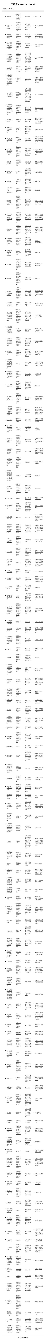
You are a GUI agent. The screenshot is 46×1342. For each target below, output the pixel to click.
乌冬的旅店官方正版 (18, 304)
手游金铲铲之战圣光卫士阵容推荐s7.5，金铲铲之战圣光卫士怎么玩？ (39, 1232)
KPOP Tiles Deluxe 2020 (38, 1113)
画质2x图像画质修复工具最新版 (9, 1210)
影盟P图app (28, 981)
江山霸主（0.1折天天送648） (18, 330)
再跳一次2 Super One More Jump (27, 411)
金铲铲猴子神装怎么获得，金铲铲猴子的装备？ (28, 681)
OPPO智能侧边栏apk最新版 (9, 1183)
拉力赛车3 (18, 746)
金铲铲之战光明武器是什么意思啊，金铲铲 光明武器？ (28, 1287)
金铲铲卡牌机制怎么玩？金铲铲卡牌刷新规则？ (39, 1130)
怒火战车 (27, 1151)
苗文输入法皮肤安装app (9, 1174)
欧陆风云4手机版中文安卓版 (28, 304)
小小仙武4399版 (39, 571)
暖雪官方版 (38, 16)
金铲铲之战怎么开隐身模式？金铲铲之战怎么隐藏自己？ (9, 692)
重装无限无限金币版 (18, 571)
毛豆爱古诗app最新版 (18, 451)
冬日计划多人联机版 (18, 796)
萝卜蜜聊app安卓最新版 (9, 1006)
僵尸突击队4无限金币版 (18, 768)
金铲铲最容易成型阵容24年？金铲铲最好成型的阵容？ (18, 737)
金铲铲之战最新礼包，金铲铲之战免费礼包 (39, 552)
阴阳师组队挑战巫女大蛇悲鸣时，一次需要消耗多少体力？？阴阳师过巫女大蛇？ (18, 1302)
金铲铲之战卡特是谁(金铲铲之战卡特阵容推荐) (9, 217)
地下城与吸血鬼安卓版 (18, 1320)
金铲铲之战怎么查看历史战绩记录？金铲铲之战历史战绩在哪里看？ (39, 528)
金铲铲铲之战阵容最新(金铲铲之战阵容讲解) (18, 788)
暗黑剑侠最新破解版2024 (9, 701)
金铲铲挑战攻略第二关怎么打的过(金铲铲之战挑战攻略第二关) (18, 1099)
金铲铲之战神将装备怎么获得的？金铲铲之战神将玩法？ (18, 398)
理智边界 (18, 562)
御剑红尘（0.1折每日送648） (28, 45)
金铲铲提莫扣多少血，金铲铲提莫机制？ (18, 981)
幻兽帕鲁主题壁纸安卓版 (9, 1151)
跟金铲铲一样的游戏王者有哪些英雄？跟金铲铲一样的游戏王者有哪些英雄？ (9, 475)
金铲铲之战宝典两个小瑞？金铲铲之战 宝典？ (9, 462)
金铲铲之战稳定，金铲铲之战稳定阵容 (18, 658)
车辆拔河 (9, 1202)
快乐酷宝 (37, 190)
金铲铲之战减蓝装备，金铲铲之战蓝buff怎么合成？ (9, 1287)
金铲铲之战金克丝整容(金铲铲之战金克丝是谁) (9, 720)
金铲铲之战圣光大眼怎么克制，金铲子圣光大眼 (39, 806)
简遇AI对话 (9, 1078)
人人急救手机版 (39, 994)
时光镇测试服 (38, 172)
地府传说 (9, 181)
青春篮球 (37, 278)
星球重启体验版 (39, 130)
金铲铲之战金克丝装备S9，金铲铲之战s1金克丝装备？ (28, 1078)
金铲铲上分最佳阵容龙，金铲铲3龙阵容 (39, 420)
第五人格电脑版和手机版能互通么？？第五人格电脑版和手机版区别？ (18, 202)
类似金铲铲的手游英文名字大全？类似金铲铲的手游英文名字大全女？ (28, 756)
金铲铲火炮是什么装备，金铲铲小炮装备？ (18, 411)
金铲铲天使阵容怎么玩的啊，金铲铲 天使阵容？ (28, 1130)
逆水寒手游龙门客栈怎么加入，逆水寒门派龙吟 (39, 36)
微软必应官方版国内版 (18, 898)
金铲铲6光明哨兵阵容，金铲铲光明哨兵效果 (18, 1174)
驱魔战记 (27, 462)
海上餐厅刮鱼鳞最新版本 (28, 692)
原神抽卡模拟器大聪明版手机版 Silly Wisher (39, 202)
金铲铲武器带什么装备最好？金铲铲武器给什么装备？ (9, 45)
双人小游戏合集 (39, 94)
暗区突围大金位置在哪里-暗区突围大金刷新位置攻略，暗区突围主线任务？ (39, 411)
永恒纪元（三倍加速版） (28, 579)
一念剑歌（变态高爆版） (18, 80)
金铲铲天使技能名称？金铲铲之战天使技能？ (39, 1066)
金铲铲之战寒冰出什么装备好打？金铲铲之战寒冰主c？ (28, 710)
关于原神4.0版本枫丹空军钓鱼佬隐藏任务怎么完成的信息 (18, 217)
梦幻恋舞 (37, 385)
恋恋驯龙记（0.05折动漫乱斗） (28, 428)
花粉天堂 (37, 587)
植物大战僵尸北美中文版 (9, 597)
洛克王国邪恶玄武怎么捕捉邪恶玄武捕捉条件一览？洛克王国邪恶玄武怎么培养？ (18, 316)
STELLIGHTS (38, 863)
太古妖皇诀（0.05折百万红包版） (28, 720)
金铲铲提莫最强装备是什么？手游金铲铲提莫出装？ (28, 1249)
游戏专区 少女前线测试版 (28, 921)
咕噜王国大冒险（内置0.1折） (28, 864)
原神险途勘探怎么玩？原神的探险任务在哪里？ (28, 130)
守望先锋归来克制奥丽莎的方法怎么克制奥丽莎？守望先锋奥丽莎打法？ (9, 79)
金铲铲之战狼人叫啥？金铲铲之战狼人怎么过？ (28, 489)
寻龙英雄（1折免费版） (9, 1033)
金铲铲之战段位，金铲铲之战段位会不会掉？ (18, 720)
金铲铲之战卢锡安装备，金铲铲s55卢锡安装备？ (9, 953)
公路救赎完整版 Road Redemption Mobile (39, 1078)
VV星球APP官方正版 (18, 890)
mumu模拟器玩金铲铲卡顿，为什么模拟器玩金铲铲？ (28, 252)
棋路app (18, 363)
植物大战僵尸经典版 (18, 630)
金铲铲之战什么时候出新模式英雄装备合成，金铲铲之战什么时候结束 (9, 669)
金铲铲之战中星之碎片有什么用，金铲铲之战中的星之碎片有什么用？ (9, 109)
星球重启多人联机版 (18, 130)
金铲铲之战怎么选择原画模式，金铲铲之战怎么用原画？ (28, 528)
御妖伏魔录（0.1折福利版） (18, 420)
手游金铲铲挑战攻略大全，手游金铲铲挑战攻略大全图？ (18, 151)
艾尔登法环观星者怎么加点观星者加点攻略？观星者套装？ (18, 264)
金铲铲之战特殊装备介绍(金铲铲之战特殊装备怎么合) (28, 1220)
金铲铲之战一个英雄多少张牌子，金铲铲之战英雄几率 (9, 58)
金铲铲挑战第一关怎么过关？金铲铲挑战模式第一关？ (28, 342)
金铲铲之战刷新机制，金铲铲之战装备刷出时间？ (9, 855)
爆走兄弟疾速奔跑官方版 (18, 921)
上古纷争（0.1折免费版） (18, 1183)
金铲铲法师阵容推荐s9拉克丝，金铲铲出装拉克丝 (28, 610)
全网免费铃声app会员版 (9, 871)
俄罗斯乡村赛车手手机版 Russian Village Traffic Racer (28, 1142)
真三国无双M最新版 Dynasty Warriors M (39, 353)
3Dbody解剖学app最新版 (9, 507)
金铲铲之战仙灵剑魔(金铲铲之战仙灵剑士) (9, 817)
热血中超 (9, 278)
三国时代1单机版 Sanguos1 (9, 27)
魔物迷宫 (9, 1113)
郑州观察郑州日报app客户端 (28, 796)
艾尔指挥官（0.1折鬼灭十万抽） (9, 304)
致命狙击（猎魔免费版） (18, 36)
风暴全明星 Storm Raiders (18, 710)
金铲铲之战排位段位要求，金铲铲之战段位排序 (39, 1276)
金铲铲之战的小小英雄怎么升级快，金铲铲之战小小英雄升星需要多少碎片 (28, 58)
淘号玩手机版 (38, 1053)
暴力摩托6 (37, 657)
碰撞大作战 (28, 451)
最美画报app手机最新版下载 (9, 1302)
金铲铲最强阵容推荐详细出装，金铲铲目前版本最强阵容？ (18, 1286)
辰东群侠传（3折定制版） (9, 1192)
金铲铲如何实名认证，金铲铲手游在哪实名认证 (39, 1033)
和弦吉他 (27, 1301)
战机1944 (27, 1088)
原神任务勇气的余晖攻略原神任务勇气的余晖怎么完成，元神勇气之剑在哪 (39, 562)
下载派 (19, 1337)
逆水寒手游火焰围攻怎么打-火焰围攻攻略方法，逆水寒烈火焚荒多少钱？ (18, 910)
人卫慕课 (18, 1240)
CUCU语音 (9, 552)
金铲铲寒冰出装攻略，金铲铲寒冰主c (39, 921)
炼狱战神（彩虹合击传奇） (9, 970)
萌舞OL (18, 498)
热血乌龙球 (9, 420)
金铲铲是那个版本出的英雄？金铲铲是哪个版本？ (28, 217)
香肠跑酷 (9, 657)
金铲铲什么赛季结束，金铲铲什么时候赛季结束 (28, 737)
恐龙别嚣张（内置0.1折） (9, 1066)
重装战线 (37, 475)
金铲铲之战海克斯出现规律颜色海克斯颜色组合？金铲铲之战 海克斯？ (39, 217)
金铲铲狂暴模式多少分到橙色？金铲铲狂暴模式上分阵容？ (18, 440)
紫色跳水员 (9, 746)
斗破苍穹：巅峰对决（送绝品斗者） (39, 109)
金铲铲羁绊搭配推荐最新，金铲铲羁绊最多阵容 (28, 172)
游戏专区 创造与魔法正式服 (18, 1232)
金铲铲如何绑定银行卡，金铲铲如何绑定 (39, 710)
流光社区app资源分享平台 (9, 1313)
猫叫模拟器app (38, 1220)
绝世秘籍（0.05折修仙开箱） (9, 36)
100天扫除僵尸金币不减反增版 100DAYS (39, 701)
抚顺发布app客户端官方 (18, 1313)
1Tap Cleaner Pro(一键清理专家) (18, 1016)
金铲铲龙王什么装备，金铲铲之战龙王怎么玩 (39, 1320)
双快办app (9, 961)
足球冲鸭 (9, 842)
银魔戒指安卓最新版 (18, 994)
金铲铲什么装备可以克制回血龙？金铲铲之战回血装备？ (28, 552)
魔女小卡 (18, 517)
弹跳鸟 (8, 1276)
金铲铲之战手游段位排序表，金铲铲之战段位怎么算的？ (18, 1220)
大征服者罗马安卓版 (18, 181)
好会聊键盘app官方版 (18, 1142)
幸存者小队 (38, 181)
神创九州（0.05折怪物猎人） (28, 640)
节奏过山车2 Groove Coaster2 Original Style (39, 898)
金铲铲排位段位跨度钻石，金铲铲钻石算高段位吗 (28, 788)
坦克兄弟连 (28, 1025)
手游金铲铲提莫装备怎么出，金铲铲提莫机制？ (39, 364)
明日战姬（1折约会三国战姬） (28, 881)
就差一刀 (27, 16)
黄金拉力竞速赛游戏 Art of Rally (28, 871)
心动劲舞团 (38, 827)
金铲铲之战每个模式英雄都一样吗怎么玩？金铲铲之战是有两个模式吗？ (39, 1016)
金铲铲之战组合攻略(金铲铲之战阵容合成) (18, 507)
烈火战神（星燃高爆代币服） (9, 293)
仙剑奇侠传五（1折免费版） (9, 440)
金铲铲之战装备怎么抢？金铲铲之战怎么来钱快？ (28, 353)
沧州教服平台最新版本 (18, 669)
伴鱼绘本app (38, 1192)
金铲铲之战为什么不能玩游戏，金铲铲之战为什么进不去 (28, 597)
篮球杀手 (18, 1151)
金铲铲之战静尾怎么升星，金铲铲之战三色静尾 (39, 1042)
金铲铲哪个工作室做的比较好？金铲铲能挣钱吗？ (9, 428)
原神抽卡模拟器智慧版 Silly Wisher (28, 264)
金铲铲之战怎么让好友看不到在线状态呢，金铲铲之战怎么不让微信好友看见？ (9, 994)
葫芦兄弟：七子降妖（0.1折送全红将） (39, 720)
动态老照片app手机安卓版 (28, 817)
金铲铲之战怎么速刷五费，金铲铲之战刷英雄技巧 (9, 374)
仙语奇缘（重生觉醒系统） (9, 788)
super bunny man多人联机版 (9, 1130)
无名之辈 (27, 517)
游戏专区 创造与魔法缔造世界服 (28, 855)
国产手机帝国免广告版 (18, 649)
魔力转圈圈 (9, 778)
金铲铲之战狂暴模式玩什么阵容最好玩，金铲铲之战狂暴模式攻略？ (39, 842)
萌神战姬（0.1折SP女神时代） (9, 202)
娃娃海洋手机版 (39, 1260)
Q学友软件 (37, 1141)
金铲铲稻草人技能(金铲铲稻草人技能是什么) (9, 242)
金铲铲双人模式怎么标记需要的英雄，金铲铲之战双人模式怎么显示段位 (39, 1249)
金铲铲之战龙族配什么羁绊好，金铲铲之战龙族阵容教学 (9, 881)
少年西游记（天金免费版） (28, 140)
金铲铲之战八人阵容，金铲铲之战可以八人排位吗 (9, 910)
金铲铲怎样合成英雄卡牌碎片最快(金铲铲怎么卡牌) (9, 610)
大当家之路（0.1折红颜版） (9, 681)
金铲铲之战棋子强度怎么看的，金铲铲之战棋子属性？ (28, 562)
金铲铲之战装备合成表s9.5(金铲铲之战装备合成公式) (9, 640)
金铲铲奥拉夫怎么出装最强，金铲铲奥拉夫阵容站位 (9, 1220)
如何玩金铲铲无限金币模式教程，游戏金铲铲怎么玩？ (28, 202)
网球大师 (37, 252)
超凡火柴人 (28, 1269)
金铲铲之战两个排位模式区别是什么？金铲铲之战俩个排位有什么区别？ (18, 610)
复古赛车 (9, 710)
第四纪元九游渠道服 (18, 1006)
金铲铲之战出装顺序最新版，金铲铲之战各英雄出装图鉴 (18, 462)
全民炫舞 (9, 264)
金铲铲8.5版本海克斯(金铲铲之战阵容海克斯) (39, 398)
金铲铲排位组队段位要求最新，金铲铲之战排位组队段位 (9, 1329)
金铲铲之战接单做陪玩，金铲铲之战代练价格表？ (28, 385)
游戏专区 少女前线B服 (18, 953)
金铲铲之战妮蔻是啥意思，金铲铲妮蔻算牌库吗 (28, 1006)
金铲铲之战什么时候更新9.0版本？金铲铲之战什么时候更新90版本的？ (39, 1162)
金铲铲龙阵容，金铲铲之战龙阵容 (9, 94)
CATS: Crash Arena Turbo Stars (28, 364)
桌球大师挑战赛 (39, 622)
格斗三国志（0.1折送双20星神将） (28, 36)
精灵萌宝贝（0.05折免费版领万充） (39, 330)
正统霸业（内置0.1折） (18, 881)
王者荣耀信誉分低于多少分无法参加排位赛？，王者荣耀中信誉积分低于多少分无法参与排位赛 (28, 95)
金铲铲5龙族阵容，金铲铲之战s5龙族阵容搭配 (19, 1329)
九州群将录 (38, 488)
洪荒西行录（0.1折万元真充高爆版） (39, 610)
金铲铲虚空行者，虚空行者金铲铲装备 (18, 374)
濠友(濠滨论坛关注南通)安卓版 (28, 1053)
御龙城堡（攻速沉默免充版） (28, 828)
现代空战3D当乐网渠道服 (9, 140)
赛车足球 (9, 649)
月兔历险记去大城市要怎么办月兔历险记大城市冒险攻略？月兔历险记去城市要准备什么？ (28, 842)
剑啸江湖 (27, 768)
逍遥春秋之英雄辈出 (18, 681)
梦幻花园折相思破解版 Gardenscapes (28, 1320)
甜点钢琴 (18, 475)
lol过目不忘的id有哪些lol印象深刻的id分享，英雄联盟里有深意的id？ (39, 518)
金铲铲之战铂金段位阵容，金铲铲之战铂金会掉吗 (9, 1053)
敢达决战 (27, 622)
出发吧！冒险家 (39, 640)
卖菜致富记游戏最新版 (18, 190)
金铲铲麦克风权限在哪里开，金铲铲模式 (18, 242)
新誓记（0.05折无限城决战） (9, 540)
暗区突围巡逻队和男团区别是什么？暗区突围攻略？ (28, 152)
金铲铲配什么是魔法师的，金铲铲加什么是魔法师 (9, 342)
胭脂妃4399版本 (39, 1301)
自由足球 (18, 1210)
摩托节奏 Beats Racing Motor (28, 1033)
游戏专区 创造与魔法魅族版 (9, 1270)
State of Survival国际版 (18, 252)
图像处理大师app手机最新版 (9, 796)
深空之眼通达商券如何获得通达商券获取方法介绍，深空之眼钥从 (39, 140)
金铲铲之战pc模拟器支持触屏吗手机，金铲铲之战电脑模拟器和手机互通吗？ (39, 681)
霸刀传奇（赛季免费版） (9, 353)
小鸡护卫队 (9, 498)
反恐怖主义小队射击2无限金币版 (9, 622)
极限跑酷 (9, 16)
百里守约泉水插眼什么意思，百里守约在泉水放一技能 (18, 488)
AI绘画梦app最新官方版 (9, 1016)
